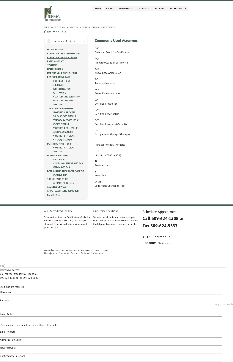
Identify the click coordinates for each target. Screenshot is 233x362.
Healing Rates (55, 69)
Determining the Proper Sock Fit (65, 171)
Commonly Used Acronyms (103, 27)
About (109, 8)
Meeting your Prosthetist (62, 73)
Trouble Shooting (57, 179)
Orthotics (144, 8)
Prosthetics (125, 8)
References (53, 195)
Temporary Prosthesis (60, 108)
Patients (159, 8)
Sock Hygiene (59, 175)
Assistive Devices (56, 187)
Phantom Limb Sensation (66, 97)
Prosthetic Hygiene (63, 136)
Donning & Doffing (57, 155)
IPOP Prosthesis (61, 81)
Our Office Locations (105, 211)
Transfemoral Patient (78, 27)
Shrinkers (58, 85)
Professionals (178, 8)
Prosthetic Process (63, 112)
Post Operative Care (58, 77)
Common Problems (63, 183)
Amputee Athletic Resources (63, 191)
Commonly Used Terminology (63, 53)
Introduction (55, 49)
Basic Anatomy (55, 61)
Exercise (57, 104)
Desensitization (61, 89)
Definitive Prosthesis (59, 144)
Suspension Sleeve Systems (67, 163)
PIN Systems (59, 159)
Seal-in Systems (61, 167)
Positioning (59, 93)
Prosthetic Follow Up (65, 128)
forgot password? (223, 304)
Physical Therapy (62, 140)
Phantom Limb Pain (62, 100)
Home (98, 8)
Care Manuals (60, 27)
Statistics (52, 65)
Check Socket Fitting (64, 116)
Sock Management (62, 132)
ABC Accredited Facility (58, 211)
